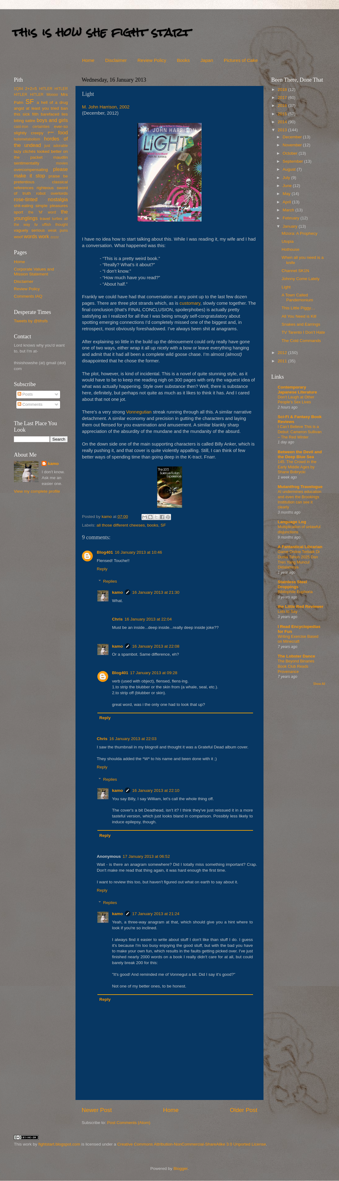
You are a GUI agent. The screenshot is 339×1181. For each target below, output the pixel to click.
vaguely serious (29, 230)
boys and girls (52, 120)
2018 (283, 89)
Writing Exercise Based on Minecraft (298, 639)
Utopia (288, 241)
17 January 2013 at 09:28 (153, 672)
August (290, 169)
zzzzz (55, 237)
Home (88, 60)
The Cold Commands (301, 340)
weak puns (58, 230)
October (291, 153)
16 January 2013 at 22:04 (148, 619)
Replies (110, 581)
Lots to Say (287, 611)
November (293, 145)
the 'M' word (42, 212)
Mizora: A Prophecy (299, 233)
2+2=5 (31, 88)
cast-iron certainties (32, 126)
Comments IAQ (28, 296)
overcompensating (31, 169)
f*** (51, 133)
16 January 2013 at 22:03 (133, 738)
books (152, 525)
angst (19, 108)
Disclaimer (116, 60)
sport (18, 212)
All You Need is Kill (299, 316)
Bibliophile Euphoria (295, 591)
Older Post (243, 1110)
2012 (283, 352)
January (291, 226)
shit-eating (23, 205)
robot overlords (52, 193)
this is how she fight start (101, 32)
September (293, 161)
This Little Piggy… (298, 308)
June (288, 185)
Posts (25, 394)
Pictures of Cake (241, 60)
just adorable (56, 146)
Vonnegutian (139, 411)
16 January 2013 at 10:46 (138, 552)
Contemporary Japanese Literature (297, 389)
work (44, 236)
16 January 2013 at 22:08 (155, 646)
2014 (283, 122)
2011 (283, 361)
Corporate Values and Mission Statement (34, 271)
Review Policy (151, 60)
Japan (207, 60)
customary (190, 303)
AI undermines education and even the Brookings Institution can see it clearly (299, 499)
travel (45, 218)
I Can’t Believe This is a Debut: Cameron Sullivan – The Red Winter (299, 431)
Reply (102, 569)
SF (163, 525)
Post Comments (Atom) (128, 1122)
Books (183, 60)
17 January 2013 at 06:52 (146, 856)
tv (36, 224)
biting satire (24, 120)
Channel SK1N (295, 270)
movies (62, 163)
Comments (30, 404)
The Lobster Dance (296, 656)
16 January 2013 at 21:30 (155, 592)
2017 (283, 97)
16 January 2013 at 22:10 (155, 790)
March (289, 210)
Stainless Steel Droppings (292, 584)
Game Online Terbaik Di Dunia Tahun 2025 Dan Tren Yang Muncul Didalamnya (299, 559)
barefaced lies (54, 114)
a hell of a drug (52, 102)
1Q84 (18, 89)
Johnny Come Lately (301, 278)
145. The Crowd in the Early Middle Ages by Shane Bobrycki (297, 466)
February (291, 218)
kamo (107, 516)
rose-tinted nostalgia (41, 199)
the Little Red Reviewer (301, 606)
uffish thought (55, 224)
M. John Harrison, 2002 (105, 106)
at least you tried (42, 108)
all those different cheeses (120, 525)
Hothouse (291, 249)
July (287, 177)
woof (18, 236)
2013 (283, 130)
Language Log (292, 521)
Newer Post (97, 1110)
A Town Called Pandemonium (297, 297)
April (287, 202)
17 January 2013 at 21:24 (155, 913)
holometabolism (27, 139)
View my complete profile (37, 491)
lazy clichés (24, 151)
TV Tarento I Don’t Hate (303, 332)
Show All (319, 684)
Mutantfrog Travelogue (300, 486)
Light (286, 287)
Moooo (52, 94)
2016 (283, 105)
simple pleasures (51, 205)
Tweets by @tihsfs (31, 321)
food (63, 132)
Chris (117, 619)
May (287, 193)
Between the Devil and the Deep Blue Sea (300, 454)
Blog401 (105, 552)
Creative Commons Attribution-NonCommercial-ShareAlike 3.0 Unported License (191, 1144)
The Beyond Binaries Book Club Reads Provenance (296, 666)
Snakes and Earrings (301, 324)
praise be (58, 176)
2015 (283, 114)
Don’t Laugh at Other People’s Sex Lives (296, 400)
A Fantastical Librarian (300, 546)
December (293, 137)
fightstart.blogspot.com (59, 1144)
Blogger (181, 1168)
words (30, 236)
